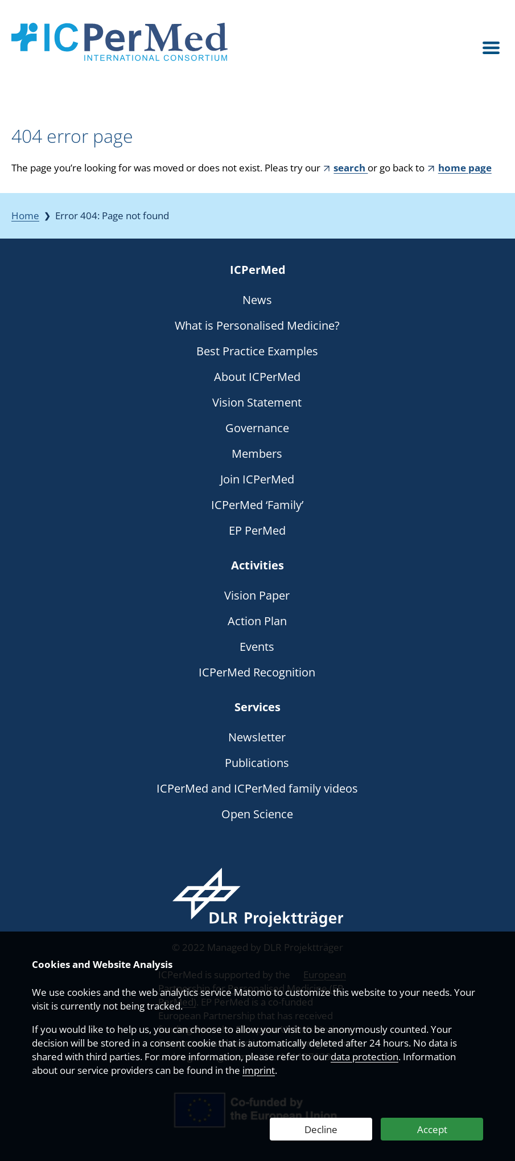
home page (465, 167)
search (350, 167)
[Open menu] (491, 48)
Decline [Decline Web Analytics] (320, 1129)
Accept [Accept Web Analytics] (432, 1129)
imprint (258, 1070)
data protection (364, 1056)
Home (25, 215)
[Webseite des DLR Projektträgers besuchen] (257, 897)
